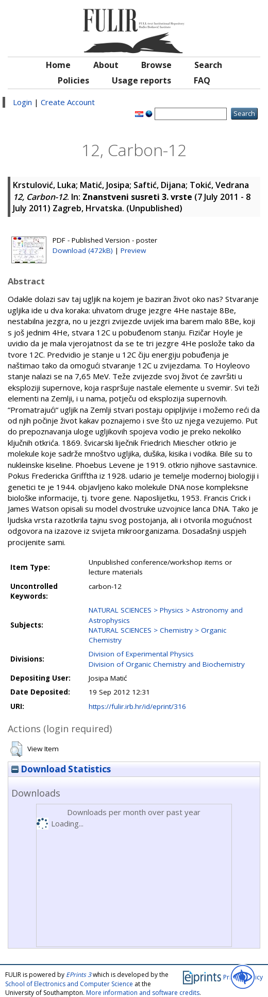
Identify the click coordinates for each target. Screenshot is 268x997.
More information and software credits (142, 992)
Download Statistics (61, 769)
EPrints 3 (78, 974)
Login (22, 102)
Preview (133, 250)
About (106, 65)
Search (208, 65)
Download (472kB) (83, 250)
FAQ (202, 80)
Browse (156, 65)
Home (58, 65)
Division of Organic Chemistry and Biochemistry (167, 664)
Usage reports (141, 80)
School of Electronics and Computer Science (69, 983)
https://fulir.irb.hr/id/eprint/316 (137, 706)
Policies (73, 80)
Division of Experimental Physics (141, 653)
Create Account (68, 102)
